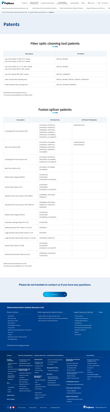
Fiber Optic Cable (12, 318)
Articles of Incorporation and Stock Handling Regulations (75, 372)
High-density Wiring (23, 379)
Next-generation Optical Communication (24, 360)
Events (9, 389)
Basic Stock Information (72, 363)
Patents (76, 332)
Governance (38, 384)
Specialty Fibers (11, 323)
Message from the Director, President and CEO (93, 360)
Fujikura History (38, 392)
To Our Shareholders (52, 362)
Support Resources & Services (95, 8)
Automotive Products (13, 369)
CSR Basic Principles (92, 363)
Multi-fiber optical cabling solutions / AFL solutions (20, 330)
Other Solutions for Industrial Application (48, 320)
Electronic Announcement (73, 378)
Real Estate (10, 379)
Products (25, 3)
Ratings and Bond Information (74, 393)
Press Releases (11, 387)
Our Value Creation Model (93, 365)
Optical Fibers (11, 316)
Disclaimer (69, 401)
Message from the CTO (24, 384)
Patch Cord (10, 332)
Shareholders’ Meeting (72, 365)
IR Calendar (50, 364)
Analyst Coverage (71, 376)
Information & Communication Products (44, 8)
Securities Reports (52, 380)
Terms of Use (43, 407)
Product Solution (12, 312)
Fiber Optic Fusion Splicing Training (83, 327)
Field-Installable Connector (14, 325)
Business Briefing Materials (54, 385)
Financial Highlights (71, 390)
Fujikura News (10, 395)
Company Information (47, 3)
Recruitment (105, 3)
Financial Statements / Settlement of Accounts (53, 377)
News (83, 3)
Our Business (38, 368)
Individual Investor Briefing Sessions (75, 384)
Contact (92, 3)
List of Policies (38, 389)
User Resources (78, 323)
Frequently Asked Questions (81, 320)
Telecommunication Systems (12, 364)
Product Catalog (79, 316)
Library (88, 379)
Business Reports (52, 382)
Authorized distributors (80, 330)
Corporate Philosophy (40, 380)
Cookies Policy (33, 407)
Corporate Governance (53, 370)
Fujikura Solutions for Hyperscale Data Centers (49, 316)
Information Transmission (25, 373)
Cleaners (10, 334)
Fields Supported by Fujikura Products (71, 8)
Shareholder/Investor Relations (55, 355)
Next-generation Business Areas (11, 376)
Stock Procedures (71, 370)
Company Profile (39, 366)
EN (99, 3)
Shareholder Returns (71, 367)
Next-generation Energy (24, 363)
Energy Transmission (24, 375)
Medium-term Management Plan (55, 359)
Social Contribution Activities (39, 397)
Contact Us (58, 294)
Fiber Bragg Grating (12, 339)
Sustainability (74, 3)
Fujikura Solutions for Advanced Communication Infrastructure (53, 318)
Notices (9, 391)
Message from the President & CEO (39, 362)
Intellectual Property (24, 388)
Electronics (10, 367)
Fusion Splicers (11, 327)
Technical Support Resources (81, 318)
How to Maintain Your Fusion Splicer (83, 325)
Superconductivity (12, 371)
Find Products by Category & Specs (18, 345)
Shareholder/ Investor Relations (62, 3)
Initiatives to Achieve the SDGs (94, 376)
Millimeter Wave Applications (26, 365)
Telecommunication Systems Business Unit (15, 8)
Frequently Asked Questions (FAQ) (74, 399)
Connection (22, 377)
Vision (36, 382)
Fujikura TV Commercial (40, 395)
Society (89, 370)
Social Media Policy (55, 407)
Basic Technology (23, 382)
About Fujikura (11, 399)
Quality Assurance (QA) (40, 386)
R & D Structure (22, 386)
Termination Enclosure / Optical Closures (17, 337)
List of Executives (39, 370)
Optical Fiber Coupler (13, 320)
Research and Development (34, 3)
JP (97, 3)
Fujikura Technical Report (25, 390)
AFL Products (78, 334)
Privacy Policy (22, 407)
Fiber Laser (10, 373)
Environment (90, 367)
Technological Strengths (92, 374)
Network (37, 372)
